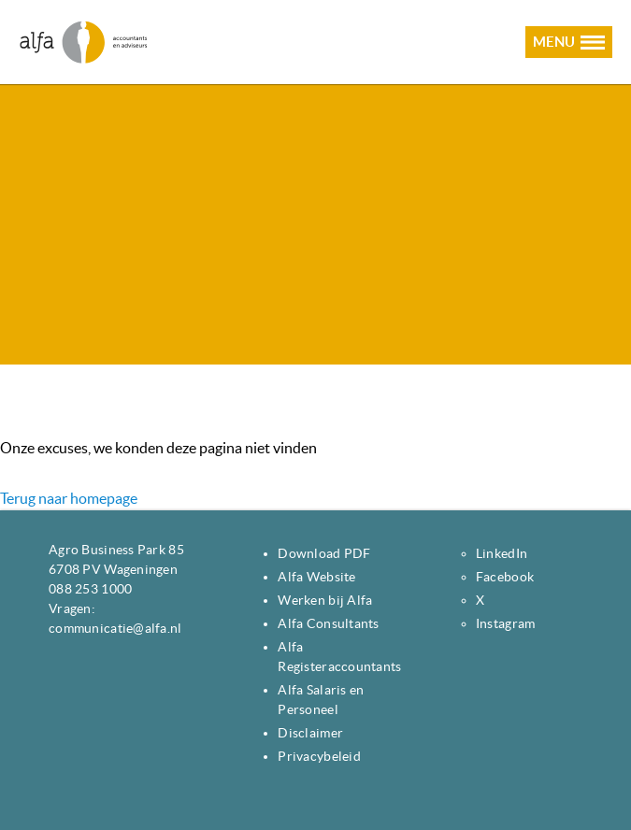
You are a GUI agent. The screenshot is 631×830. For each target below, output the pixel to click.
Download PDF (324, 553)
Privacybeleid (319, 756)
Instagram (506, 623)
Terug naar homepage (68, 498)
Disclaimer (310, 732)
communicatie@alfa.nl (115, 628)
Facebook (505, 576)
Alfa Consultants (328, 623)
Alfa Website (316, 576)
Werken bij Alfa (325, 600)
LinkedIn (501, 553)
